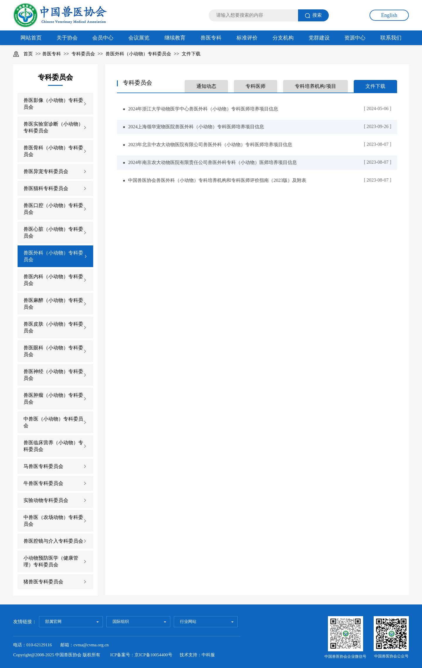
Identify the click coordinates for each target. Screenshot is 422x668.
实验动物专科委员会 (45, 500)
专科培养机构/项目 (315, 86)
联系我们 (390, 38)
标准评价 (247, 38)
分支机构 (283, 38)
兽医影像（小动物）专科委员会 (53, 104)
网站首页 (31, 38)
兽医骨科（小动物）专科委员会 (53, 151)
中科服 (208, 654)
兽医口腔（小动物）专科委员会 (53, 209)
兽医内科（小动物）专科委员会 (53, 280)
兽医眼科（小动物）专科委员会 (53, 351)
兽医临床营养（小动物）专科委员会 (53, 446)
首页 (28, 53)
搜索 (313, 15)
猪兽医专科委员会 (43, 582)
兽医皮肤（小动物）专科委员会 (53, 327)
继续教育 (175, 38)
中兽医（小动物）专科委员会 (53, 422)
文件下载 (191, 53)
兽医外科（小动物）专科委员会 (138, 53)
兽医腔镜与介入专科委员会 (53, 541)
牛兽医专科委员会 (43, 483)
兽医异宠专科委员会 (45, 171)
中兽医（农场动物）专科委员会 (53, 521)
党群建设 (319, 38)
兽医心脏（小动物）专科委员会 (53, 232)
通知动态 (206, 86)
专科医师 (256, 86)
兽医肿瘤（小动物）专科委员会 (53, 398)
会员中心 (102, 38)
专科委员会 (83, 53)
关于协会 (67, 38)
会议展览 (138, 38)
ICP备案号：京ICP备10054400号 (141, 654)
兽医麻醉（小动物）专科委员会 (53, 304)
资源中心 (354, 38)
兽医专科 (211, 38)
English (389, 15)
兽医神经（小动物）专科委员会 (53, 375)
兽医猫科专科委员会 (45, 188)
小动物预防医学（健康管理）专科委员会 (50, 561)
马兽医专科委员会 (43, 466)
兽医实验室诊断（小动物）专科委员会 (53, 127)
